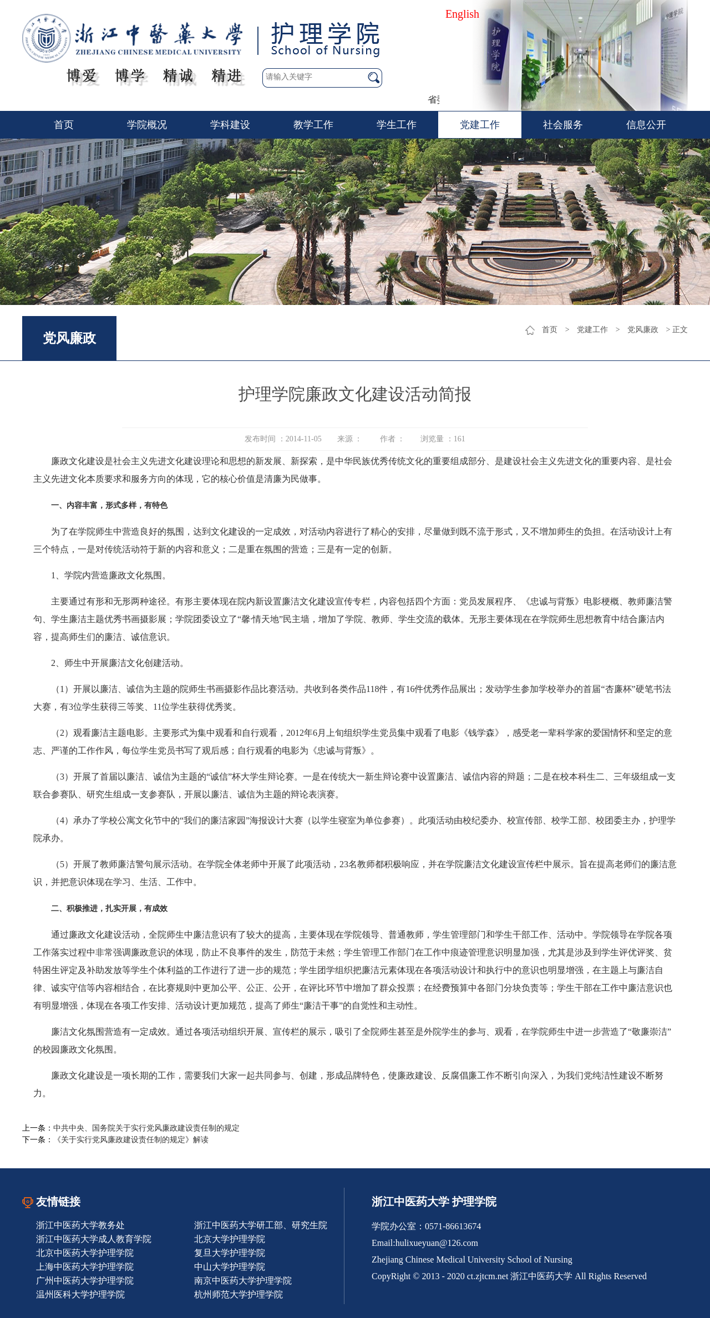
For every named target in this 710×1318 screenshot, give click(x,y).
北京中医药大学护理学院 (85, 1253)
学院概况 (147, 124)
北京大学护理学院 (229, 1239)
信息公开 (646, 124)
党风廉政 (642, 329)
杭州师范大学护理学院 (238, 1294)
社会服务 (563, 124)
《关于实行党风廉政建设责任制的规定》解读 (131, 1140)
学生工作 (397, 124)
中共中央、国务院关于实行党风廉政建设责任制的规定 (146, 1128)
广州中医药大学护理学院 (85, 1280)
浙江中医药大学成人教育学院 (93, 1239)
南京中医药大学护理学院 (243, 1280)
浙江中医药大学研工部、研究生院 (260, 1225)
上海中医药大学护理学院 (85, 1266)
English (462, 14)
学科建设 (230, 124)
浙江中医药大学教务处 (80, 1225)
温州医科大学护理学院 (80, 1294)
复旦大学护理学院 (229, 1253)
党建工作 (480, 124)
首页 (64, 124)
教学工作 (313, 124)
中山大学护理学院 (229, 1266)
